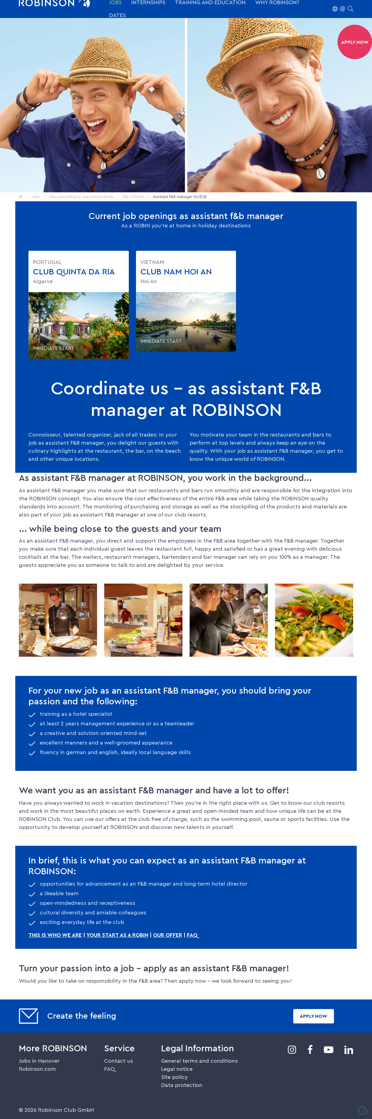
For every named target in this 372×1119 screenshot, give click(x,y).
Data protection (181, 1085)
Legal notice (177, 1069)
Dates (117, 15)
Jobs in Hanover (39, 1061)
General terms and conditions (199, 1061)
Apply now (313, 1016)
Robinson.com (37, 1069)
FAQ (192, 935)
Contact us (118, 1061)
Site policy (174, 1077)
